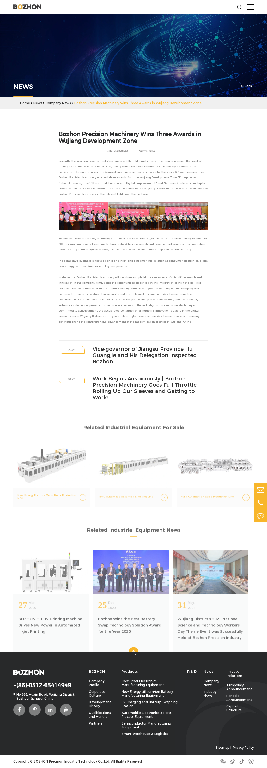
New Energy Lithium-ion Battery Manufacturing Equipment (147, 693)
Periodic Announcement (239, 698)
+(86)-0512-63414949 (42, 685)
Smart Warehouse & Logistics (145, 734)
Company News (58, 103)
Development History (100, 704)
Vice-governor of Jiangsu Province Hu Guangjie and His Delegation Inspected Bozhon (145, 355)
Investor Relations (234, 673)
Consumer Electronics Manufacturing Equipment (143, 683)
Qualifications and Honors (100, 715)
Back (246, 86)
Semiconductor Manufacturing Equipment (146, 725)
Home (25, 103)
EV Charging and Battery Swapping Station (150, 704)
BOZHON (97, 671)
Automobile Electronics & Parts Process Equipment (147, 715)
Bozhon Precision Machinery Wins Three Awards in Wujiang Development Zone (138, 103)
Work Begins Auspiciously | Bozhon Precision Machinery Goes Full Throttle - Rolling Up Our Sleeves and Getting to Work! (146, 388)
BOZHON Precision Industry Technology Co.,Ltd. (72, 761)
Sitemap (222, 748)
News (37, 103)
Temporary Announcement (239, 687)
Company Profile (96, 683)
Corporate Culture (97, 693)
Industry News (210, 693)
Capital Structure (234, 708)
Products (130, 671)
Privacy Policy (243, 748)
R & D (192, 671)
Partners (95, 723)
